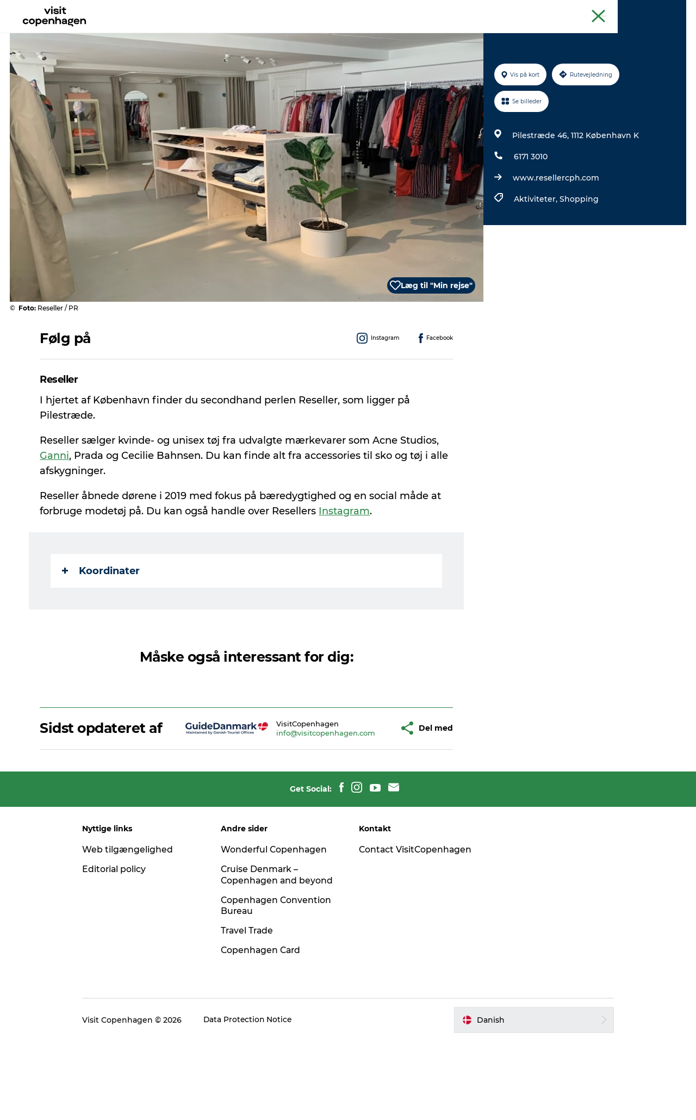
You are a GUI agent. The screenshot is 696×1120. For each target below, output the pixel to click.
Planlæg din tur (390, 35)
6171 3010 (530, 208)
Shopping (578, 251)
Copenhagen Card (656, 10)
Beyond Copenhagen (582, 10)
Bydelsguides (315, 35)
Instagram (344, 563)
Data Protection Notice (258, 1099)
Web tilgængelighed (136, 917)
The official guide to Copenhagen (485, 10)
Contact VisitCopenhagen (397, 923)
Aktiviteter (191, 35)
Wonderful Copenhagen (279, 917)
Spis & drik (250, 35)
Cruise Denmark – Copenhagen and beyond (264, 948)
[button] (363, 787)
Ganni (55, 507)
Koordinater (101, 623)
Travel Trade (252, 1009)
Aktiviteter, (536, 251)
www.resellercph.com (555, 229)
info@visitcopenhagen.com (293, 792)
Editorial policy (123, 936)
